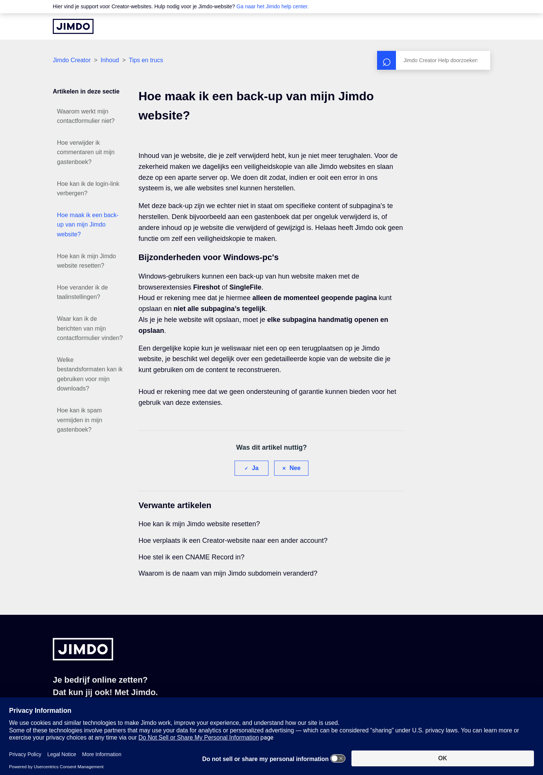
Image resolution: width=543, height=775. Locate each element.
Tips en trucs (146, 60)
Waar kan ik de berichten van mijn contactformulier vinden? (90, 328)
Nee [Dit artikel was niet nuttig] (295, 468)
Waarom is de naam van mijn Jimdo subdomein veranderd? (228, 573)
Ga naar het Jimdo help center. (272, 6)
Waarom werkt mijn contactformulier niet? (86, 116)
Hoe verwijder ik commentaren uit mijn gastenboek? (86, 152)
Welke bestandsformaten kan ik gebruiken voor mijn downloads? (90, 374)
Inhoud (110, 60)
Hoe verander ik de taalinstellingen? (82, 292)
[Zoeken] (433, 60)
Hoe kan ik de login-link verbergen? (88, 189)
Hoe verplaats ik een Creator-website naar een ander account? (232, 540)
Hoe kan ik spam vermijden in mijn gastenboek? (79, 420)
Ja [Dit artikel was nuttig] (255, 468)
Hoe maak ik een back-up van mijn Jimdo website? (88, 224)
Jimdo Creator (71, 60)
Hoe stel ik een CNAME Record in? (191, 557)
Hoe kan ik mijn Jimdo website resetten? (86, 261)
